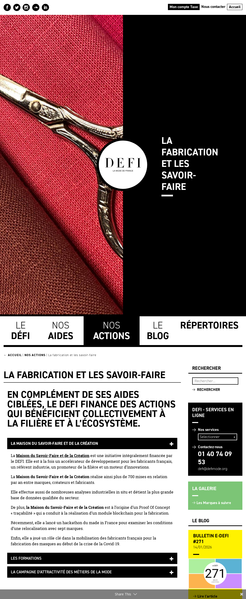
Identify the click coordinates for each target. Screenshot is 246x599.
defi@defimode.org (212, 468)
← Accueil (13, 355)
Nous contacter (213, 6)
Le (20, 330)
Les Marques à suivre (214, 502)
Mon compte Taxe (184, 6)
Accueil (235, 6)
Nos (60, 330)
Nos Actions (35, 355)
